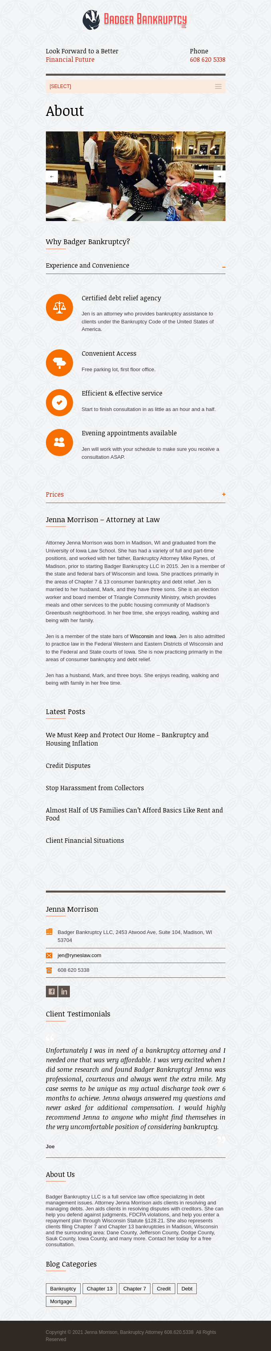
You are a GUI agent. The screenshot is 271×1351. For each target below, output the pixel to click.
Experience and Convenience (87, 265)
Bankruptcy (63, 1289)
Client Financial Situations (85, 840)
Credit (164, 1289)
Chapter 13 (100, 1289)
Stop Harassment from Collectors (95, 787)
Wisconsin (142, 636)
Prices (55, 494)
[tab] (136, 267)
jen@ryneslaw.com (79, 955)
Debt (187, 1289)
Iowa (170, 636)
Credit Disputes (68, 765)
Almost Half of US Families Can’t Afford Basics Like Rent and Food (134, 814)
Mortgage (61, 1301)
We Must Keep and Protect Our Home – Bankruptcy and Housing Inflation (127, 739)
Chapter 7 (134, 1289)
